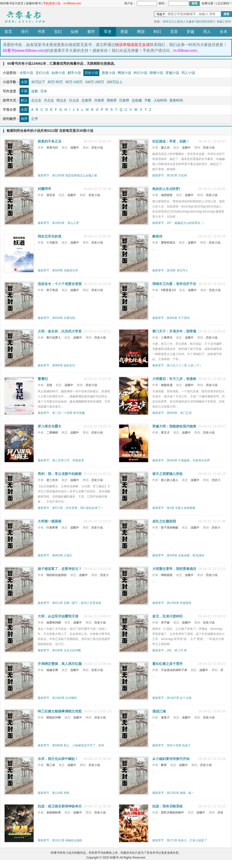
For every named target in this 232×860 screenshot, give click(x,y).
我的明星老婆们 (205, 21)
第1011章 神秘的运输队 (67, 840)
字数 (147, 100)
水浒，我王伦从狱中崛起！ (58, 759)
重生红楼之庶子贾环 (167, 664)
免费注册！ (209, 3)
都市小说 (74, 73)
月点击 (49, 100)
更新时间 (176, 100)
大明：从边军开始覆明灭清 (58, 616)
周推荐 (112, 100)
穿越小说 (172, 73)
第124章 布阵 (60, 793)
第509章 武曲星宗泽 (65, 270)
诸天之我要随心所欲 (167, 474)
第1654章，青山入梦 (65, 223)
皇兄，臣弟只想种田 (167, 616)
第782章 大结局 (177, 175)
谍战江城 (159, 711)
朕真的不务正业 (49, 141)
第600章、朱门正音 (179, 413)
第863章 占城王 (62, 555)
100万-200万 (94, 82)
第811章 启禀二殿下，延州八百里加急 (76, 603)
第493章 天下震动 (178, 318)
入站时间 (160, 100)
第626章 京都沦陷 (63, 318)
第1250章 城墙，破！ (180, 793)
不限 (24, 91)
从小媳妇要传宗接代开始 (170, 759)
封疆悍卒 (44, 189)
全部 (24, 82)
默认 (24, 100)
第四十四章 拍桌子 (179, 745)
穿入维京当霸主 (49, 426)
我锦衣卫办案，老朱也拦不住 (174, 284)
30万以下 (38, 82)
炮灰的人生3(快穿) (166, 189)
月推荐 (99, 100)
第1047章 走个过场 (179, 698)
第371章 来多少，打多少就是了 (187, 840)
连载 (34, 91)
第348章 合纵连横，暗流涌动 (185, 555)
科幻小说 (140, 73)
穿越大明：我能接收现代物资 (174, 426)
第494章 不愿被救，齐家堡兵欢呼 (188, 460)
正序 (34, 119)
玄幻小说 (42, 73)
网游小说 (124, 73)
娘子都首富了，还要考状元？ (60, 569)
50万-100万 (74, 82)
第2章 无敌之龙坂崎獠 (181, 508)
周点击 (61, 100)
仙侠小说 (58, 73)
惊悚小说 (156, 73)
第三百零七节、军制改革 (68, 460)
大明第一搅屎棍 (49, 521)
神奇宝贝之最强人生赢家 (179, 21)
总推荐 (86, 100)
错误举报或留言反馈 (132, 45)
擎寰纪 (43, 379)
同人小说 (188, 73)
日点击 (74, 100)
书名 (159, 14)
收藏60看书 (33, 3)
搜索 (226, 14)
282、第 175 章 (177, 650)
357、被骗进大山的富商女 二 (185, 223)
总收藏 (137, 100)
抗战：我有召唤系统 (167, 806)
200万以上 (114, 82)
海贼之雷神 (224, 21)
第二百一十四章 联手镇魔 (68, 413)
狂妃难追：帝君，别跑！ (170, 141)
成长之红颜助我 (164, 521)
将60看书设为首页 (11, 3)
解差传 (157, 236)
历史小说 (91, 73)
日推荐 (124, 100)
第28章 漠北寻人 (177, 270)
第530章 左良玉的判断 (66, 650)
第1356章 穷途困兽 (179, 603)
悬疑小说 (108, 73)
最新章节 (43, 175)
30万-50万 (55, 82)
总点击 (36, 100)
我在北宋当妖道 (49, 236)
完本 (43, 91)
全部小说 (26, 73)
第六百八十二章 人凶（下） (184, 365)
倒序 (24, 119)
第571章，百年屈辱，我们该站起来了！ (77, 508)
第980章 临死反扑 (63, 365)
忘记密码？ (225, 3)
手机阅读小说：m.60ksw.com (62, 3)
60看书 (24, 17)
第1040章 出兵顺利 (64, 698)
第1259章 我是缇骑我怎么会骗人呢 (74, 175)
